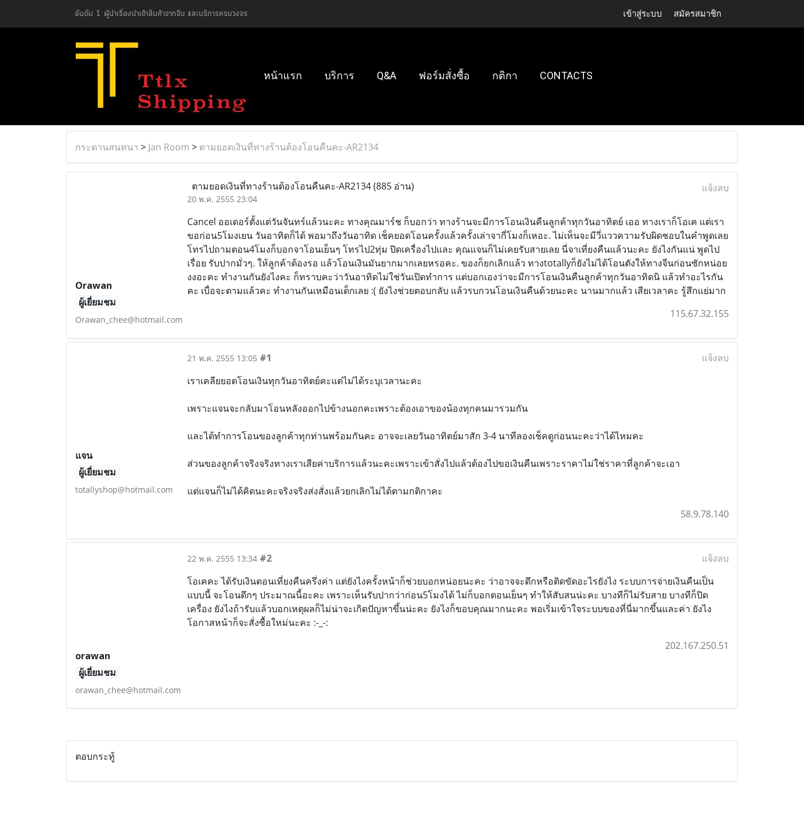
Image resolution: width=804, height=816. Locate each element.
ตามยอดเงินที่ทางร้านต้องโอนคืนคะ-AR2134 (288, 147)
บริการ (339, 75)
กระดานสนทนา (106, 147)
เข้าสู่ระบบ (642, 13)
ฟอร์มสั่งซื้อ (444, 75)
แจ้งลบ (715, 187)
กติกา (504, 75)
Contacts (566, 75)
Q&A (386, 75)
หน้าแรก (283, 75)
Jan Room (169, 147)
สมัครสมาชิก (697, 13)
